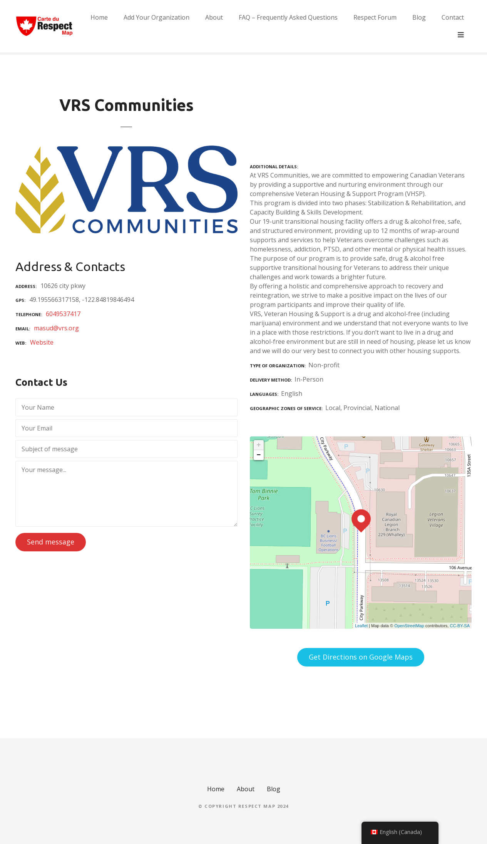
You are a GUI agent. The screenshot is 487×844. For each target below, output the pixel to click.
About (231, 26)
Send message (50, 541)
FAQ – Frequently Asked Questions (305, 26)
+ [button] (259, 445)
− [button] (259, 455)
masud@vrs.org (56, 328)
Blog (436, 26)
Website (42, 342)
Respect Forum (391, 26)
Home (116, 26)
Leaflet (361, 625)
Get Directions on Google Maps (361, 656)
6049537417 (63, 314)
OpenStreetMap (409, 625)
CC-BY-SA (460, 625)
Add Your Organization (173, 26)
